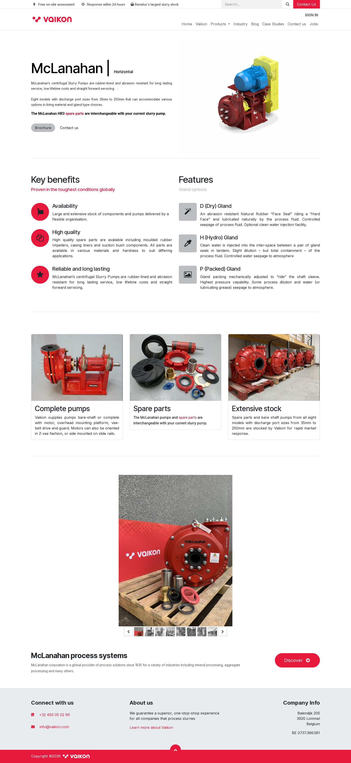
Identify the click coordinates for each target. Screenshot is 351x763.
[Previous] (48, 558)
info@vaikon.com (54, 727)
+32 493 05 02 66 (54, 714)
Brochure (43, 127)
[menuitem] (187, 23)
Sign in (311, 15)
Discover (297, 660)
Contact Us (306, 4)
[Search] (287, 4)
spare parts (75, 113)
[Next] (303, 558)
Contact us (69, 127)
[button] (175, 749)
